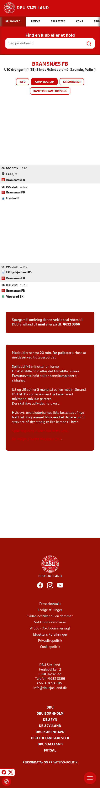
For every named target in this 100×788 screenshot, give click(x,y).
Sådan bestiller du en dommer (50, 616)
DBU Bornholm (50, 713)
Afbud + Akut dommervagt (50, 628)
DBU (50, 707)
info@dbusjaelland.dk (50, 688)
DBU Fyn (50, 719)
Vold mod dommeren (50, 622)
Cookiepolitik (50, 646)
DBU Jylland (50, 726)
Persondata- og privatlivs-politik (50, 762)
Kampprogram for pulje (50, 91)
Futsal (50, 750)
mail (41, 324)
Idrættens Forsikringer (50, 634)
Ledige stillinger (50, 610)
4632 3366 (71, 324)
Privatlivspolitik (50, 640)
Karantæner (72, 82)
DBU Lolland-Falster (50, 738)
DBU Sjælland (50, 744)
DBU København (50, 732)
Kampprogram (44, 82)
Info (22, 82)
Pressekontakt (50, 603)
